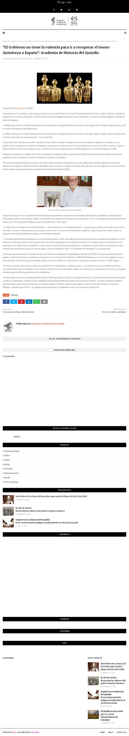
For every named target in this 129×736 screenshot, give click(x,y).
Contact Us (121, 732)
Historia (7, 460)
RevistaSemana (19, 108)
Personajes (8, 469)
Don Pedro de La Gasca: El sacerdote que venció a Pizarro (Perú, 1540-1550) (51, 496)
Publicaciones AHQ (11, 473)
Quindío (7, 477)
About (111, 732)
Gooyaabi (35, 732)
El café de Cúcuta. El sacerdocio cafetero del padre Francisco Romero (40, 509)
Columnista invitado (11, 451)
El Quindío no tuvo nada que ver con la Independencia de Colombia (112, 715)
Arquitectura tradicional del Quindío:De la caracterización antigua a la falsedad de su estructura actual (46, 521)
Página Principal (9, 41)
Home (102, 732)
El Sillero (7, 455)
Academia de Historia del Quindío (18, 59)
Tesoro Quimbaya (11, 482)
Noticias (20, 41)
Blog (14, 732)
